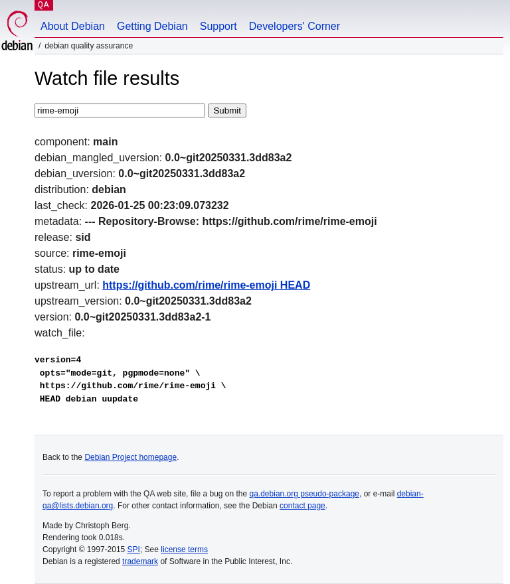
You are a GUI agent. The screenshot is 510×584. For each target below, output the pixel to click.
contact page (302, 505)
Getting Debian (152, 26)
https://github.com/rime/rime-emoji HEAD (206, 285)
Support (218, 26)
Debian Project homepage (130, 457)
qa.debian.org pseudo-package (304, 493)
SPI (134, 549)
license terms (184, 549)
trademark (140, 561)
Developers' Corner (294, 26)
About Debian (73, 26)
